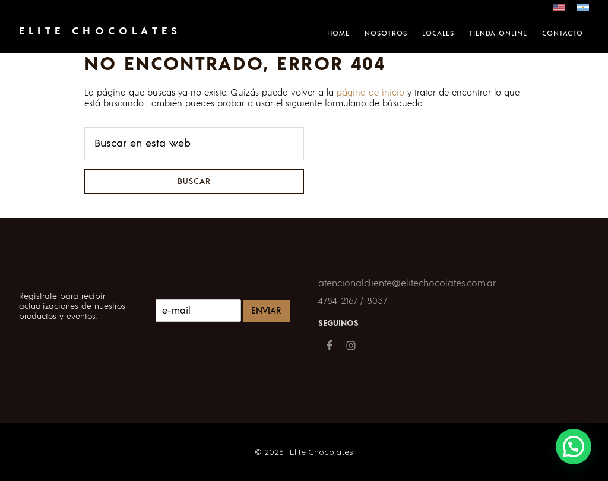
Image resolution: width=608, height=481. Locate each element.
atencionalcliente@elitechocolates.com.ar (407, 283)
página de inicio (370, 92)
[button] (573, 446)
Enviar (266, 310)
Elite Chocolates (100, 31)
